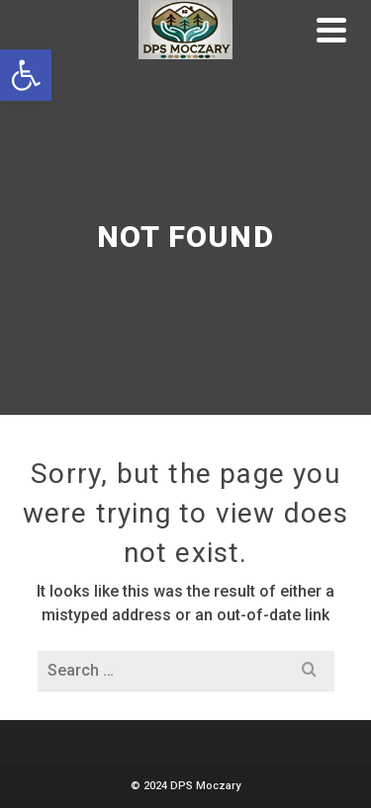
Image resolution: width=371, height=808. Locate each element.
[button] (25, 75)
